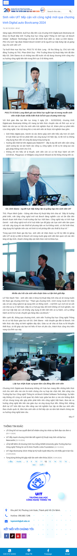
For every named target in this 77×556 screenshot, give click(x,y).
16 (66, 461)
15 (60, 461)
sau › (34, 465)
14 (55, 461)
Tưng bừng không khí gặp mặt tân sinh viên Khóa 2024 (29, 458)
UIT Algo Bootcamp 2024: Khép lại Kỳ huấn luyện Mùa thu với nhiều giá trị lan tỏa (39, 451)
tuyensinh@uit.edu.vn (20, 521)
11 (41, 461)
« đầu (10, 461)
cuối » (42, 465)
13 (50, 461)
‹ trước (18, 461)
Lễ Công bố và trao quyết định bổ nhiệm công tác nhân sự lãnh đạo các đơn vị (38, 430)
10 (36, 461)
